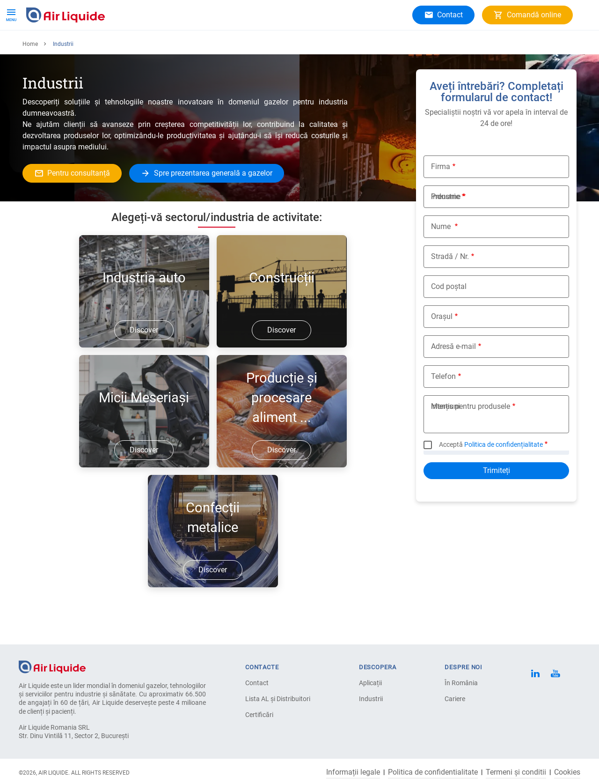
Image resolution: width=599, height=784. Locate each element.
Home (30, 74)
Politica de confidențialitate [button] (503, 475)
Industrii (371, 699)
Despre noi (163, 46)
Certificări (259, 714)
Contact (257, 683)
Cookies (567, 772)
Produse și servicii (59, 46)
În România (461, 683)
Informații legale (353, 772)
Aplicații (117, 46)
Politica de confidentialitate (433, 772)
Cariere (207, 46)
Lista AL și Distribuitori (277, 699)
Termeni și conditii (516, 772)
